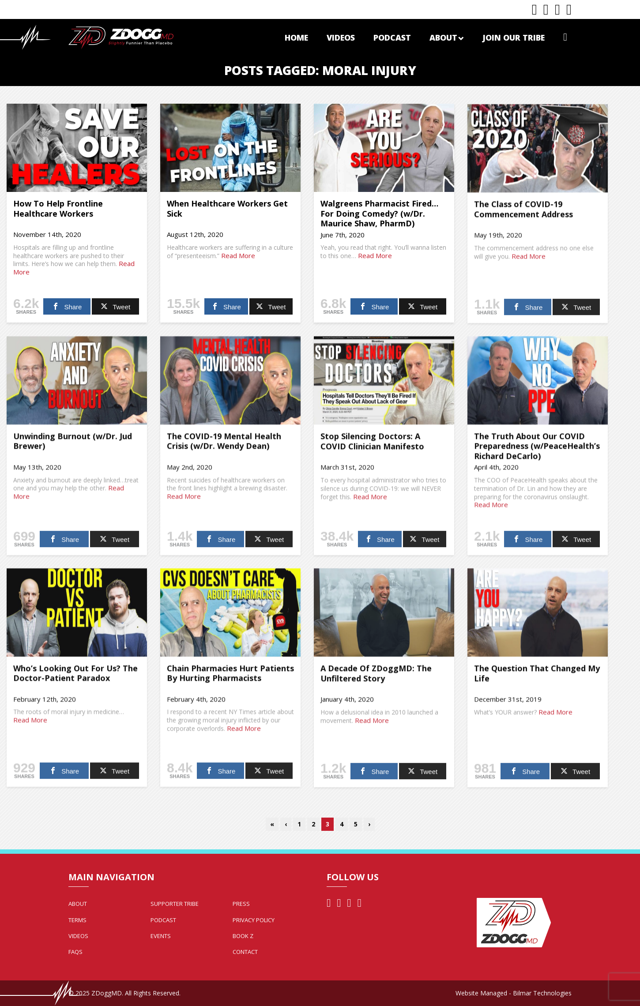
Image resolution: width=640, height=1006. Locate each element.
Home (296, 37)
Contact (245, 952)
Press (241, 904)
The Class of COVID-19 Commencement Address (523, 213)
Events (161, 936)
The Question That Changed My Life (537, 677)
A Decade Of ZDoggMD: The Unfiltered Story (376, 677)
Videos (341, 37)
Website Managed (481, 993)
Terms (77, 920)
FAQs (75, 952)
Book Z (243, 936)
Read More (238, 255)
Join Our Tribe (513, 37)
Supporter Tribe (175, 904)
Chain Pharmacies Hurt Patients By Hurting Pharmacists (230, 677)
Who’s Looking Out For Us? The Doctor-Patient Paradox (75, 677)
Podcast (392, 37)
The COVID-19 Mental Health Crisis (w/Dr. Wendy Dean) (224, 445)
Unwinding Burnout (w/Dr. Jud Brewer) (72, 445)
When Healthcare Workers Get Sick (227, 208)
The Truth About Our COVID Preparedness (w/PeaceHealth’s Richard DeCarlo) (537, 450)
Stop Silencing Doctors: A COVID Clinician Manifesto (372, 445)
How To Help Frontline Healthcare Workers (58, 208)
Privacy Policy (254, 920)
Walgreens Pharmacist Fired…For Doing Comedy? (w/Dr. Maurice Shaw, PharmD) (379, 213)
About (446, 37)
